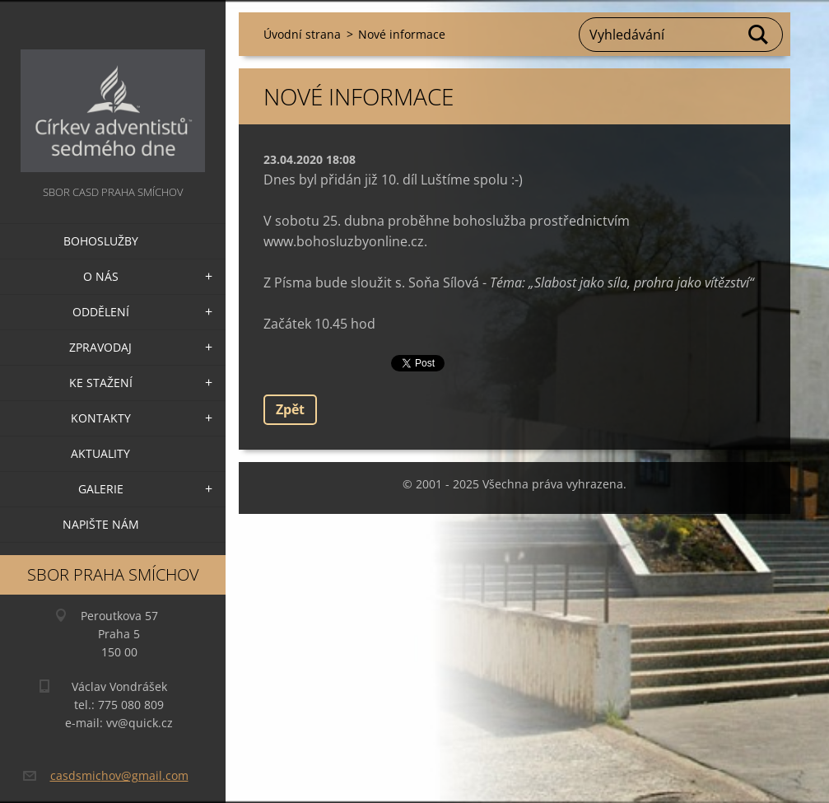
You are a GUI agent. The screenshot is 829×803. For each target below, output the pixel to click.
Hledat (759, 34)
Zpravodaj (100, 347)
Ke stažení (101, 382)
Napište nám (101, 524)
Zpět (290, 409)
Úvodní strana (302, 34)
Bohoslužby (100, 241)
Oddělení (100, 312)
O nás (101, 276)
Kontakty (101, 418)
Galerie (100, 489)
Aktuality (100, 453)
